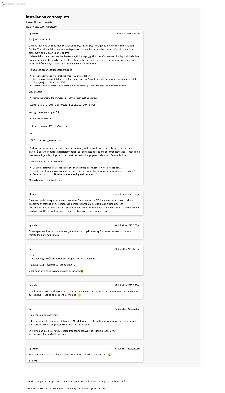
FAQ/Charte (54, 381)
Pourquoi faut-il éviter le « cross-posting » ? (52, 264)
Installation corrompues (47, 16)
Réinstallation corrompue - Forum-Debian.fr (71, 258)
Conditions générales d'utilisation (79, 381)
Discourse (45, 388)
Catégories (41, 381)
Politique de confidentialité (111, 381)
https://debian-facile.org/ (101, 330)
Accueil (29, 381)
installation (48, 22)
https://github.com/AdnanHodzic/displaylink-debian (110, 56)
